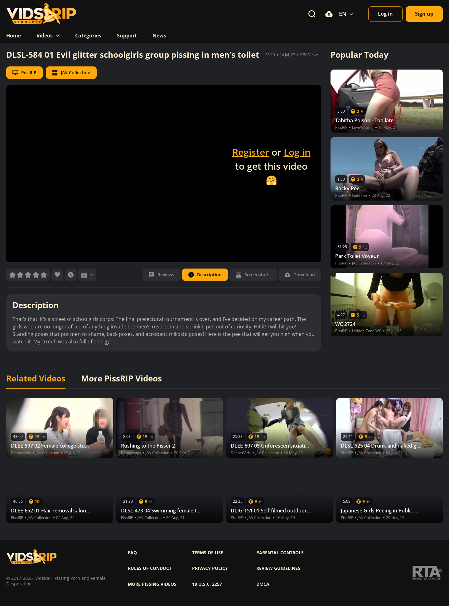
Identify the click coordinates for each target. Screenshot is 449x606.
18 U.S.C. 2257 (207, 584)
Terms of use (207, 552)
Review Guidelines (278, 568)
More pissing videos (152, 584)
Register (250, 152)
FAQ (132, 552)
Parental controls (280, 552)
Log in (297, 152)
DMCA (262, 584)
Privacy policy (210, 568)
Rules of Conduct (149, 568)
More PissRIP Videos (121, 378)
